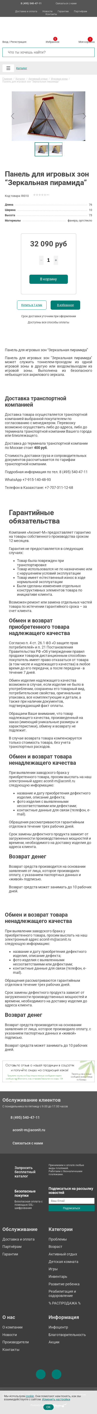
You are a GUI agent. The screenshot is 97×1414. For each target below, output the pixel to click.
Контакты (51, 14)
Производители (15, 1342)
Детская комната (63, 1261)
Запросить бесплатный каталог (25, 1172)
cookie (30, 1396)
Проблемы (58, 1239)
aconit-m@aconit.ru (29, 1130)
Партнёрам (80, 11)
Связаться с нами (66, 3)
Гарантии (63, 11)
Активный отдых (63, 1254)
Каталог (21, 68)
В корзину (48, 279)
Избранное (52, 41)
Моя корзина (87, 41)
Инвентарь (58, 1276)
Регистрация (18, 41)
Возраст (55, 1246)
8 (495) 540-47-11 (25, 1118)
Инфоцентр (58, 1327)
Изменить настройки (56, 1399)
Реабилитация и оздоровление (62, 1293)
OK (48, 1407)
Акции (54, 1342)
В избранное (65, 305)
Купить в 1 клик (31, 305)
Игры (53, 1269)
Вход (5, 41)
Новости (47, 11)
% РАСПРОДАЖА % (65, 1303)
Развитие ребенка (64, 1284)
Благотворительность (67, 1335)
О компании (12, 1327)
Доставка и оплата (26, 11)
